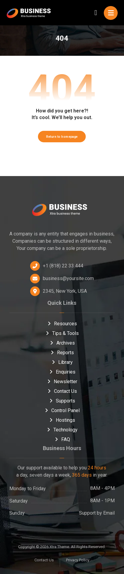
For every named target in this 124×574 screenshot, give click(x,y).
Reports (62, 352)
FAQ (62, 439)
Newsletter (61, 381)
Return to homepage (62, 136)
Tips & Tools (62, 333)
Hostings (62, 420)
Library (62, 362)
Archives (62, 343)
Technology (62, 430)
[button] (111, 13)
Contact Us (62, 391)
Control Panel (62, 410)
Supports (62, 401)
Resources (62, 323)
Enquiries (62, 372)
